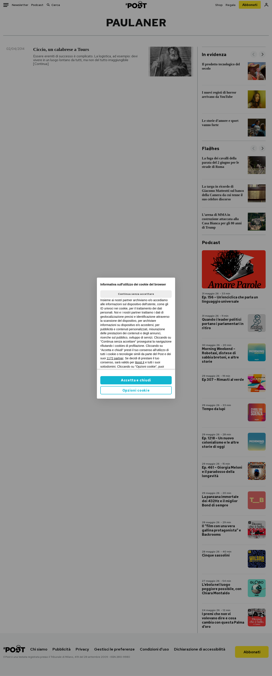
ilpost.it (139, 362)
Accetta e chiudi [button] (136, 380)
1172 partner (115, 358)
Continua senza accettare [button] (136, 294)
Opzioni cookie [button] (136, 390)
